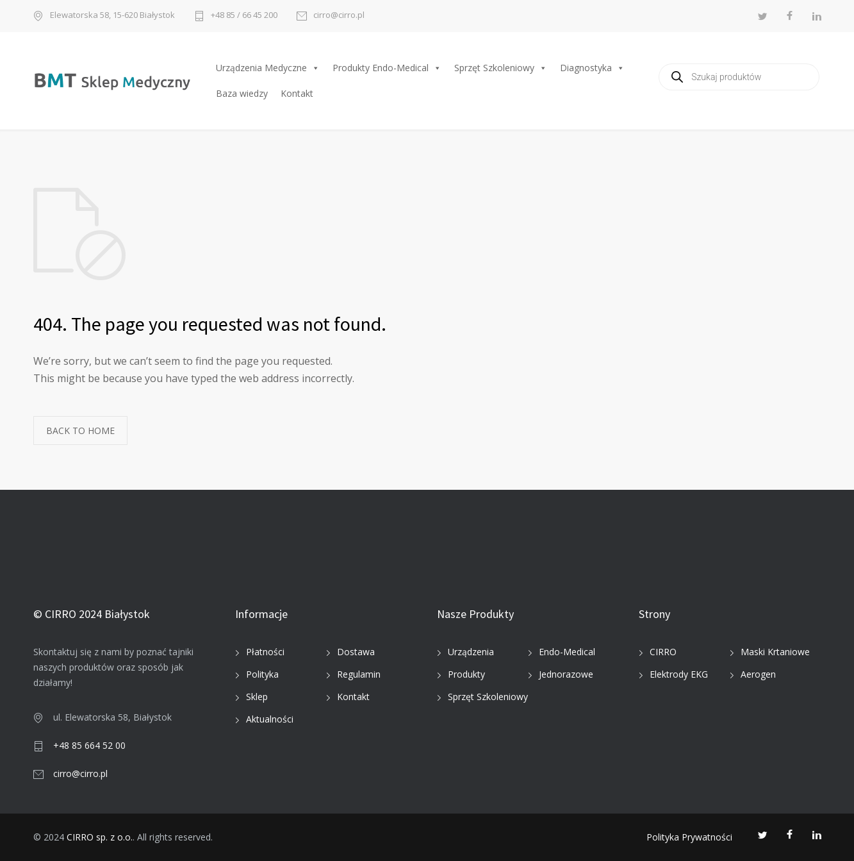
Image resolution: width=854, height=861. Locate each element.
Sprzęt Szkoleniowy (500, 68)
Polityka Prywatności (689, 837)
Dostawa (356, 652)
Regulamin (359, 674)
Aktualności (269, 719)
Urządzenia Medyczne (268, 68)
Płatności (265, 652)
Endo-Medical (567, 652)
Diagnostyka (592, 68)
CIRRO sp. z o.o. (100, 837)
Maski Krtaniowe (775, 652)
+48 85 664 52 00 (89, 745)
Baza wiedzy (242, 93)
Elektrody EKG (679, 674)
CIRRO (663, 652)
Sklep (257, 696)
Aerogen (758, 674)
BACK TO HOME (80, 430)
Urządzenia (471, 652)
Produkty (466, 674)
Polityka (262, 674)
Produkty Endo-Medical (387, 68)
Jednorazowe (566, 674)
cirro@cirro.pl (339, 16)
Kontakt (297, 93)
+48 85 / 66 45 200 (244, 16)
